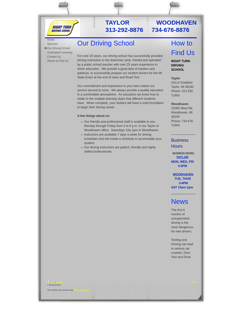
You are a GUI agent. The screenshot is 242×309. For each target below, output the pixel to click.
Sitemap (59, 282)
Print (51, 282)
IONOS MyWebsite (81, 290)
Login (194, 282)
